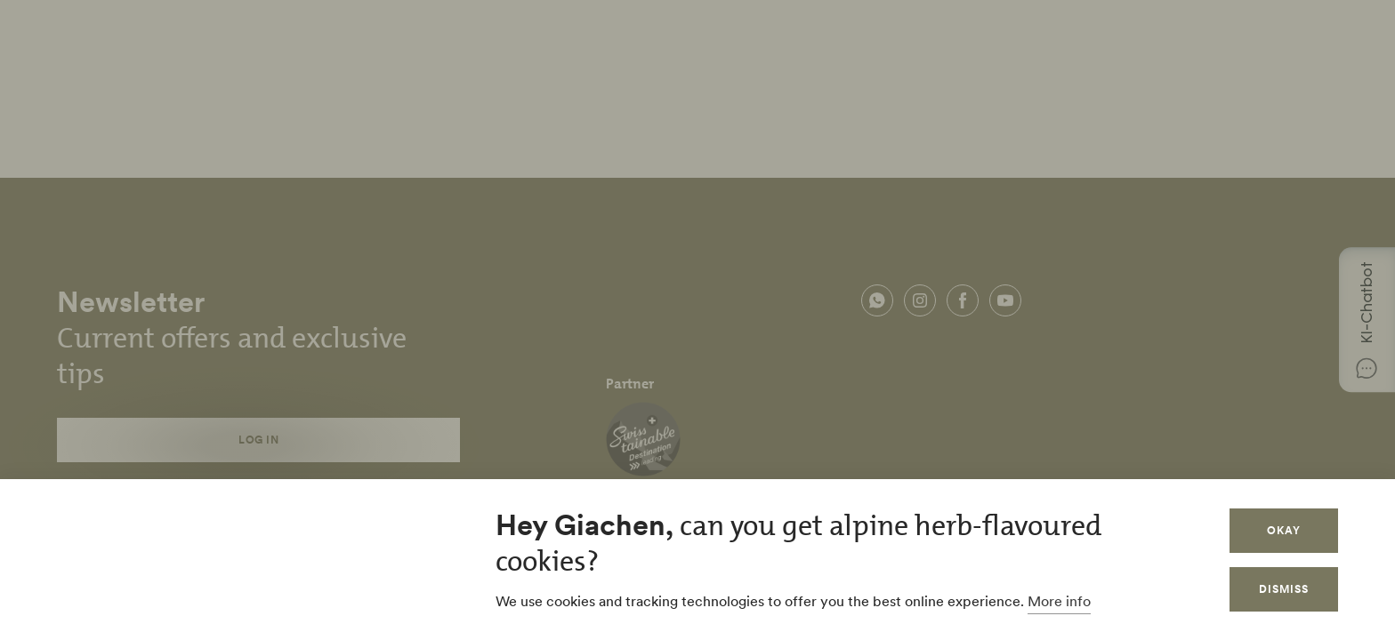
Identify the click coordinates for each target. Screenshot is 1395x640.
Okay (1284, 530)
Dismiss (1284, 589)
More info (1059, 601)
